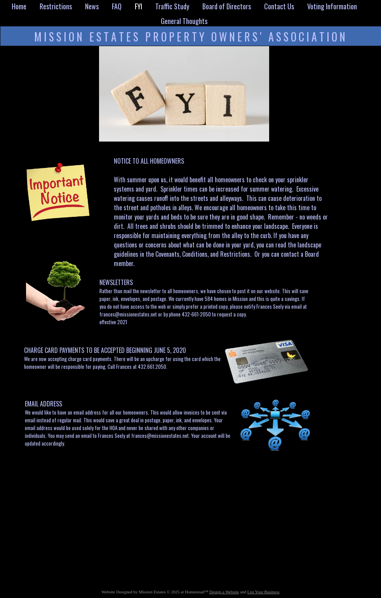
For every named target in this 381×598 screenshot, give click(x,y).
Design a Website (224, 591)
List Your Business (263, 591)
